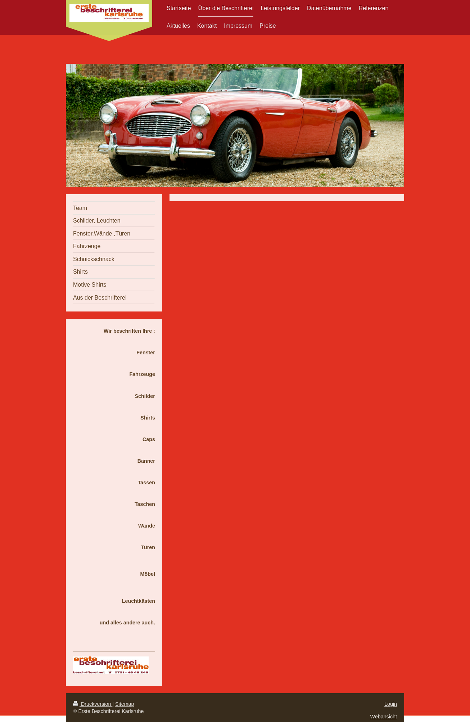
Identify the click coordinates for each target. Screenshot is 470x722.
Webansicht (383, 716)
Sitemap (124, 704)
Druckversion (92, 704)
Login (390, 704)
